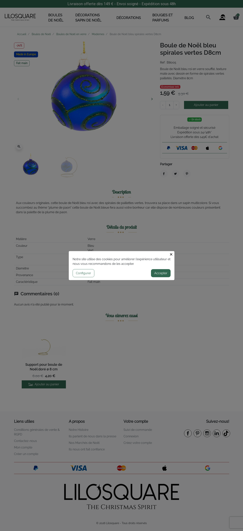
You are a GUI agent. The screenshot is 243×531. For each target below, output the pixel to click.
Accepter (160, 273)
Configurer (83, 273)
